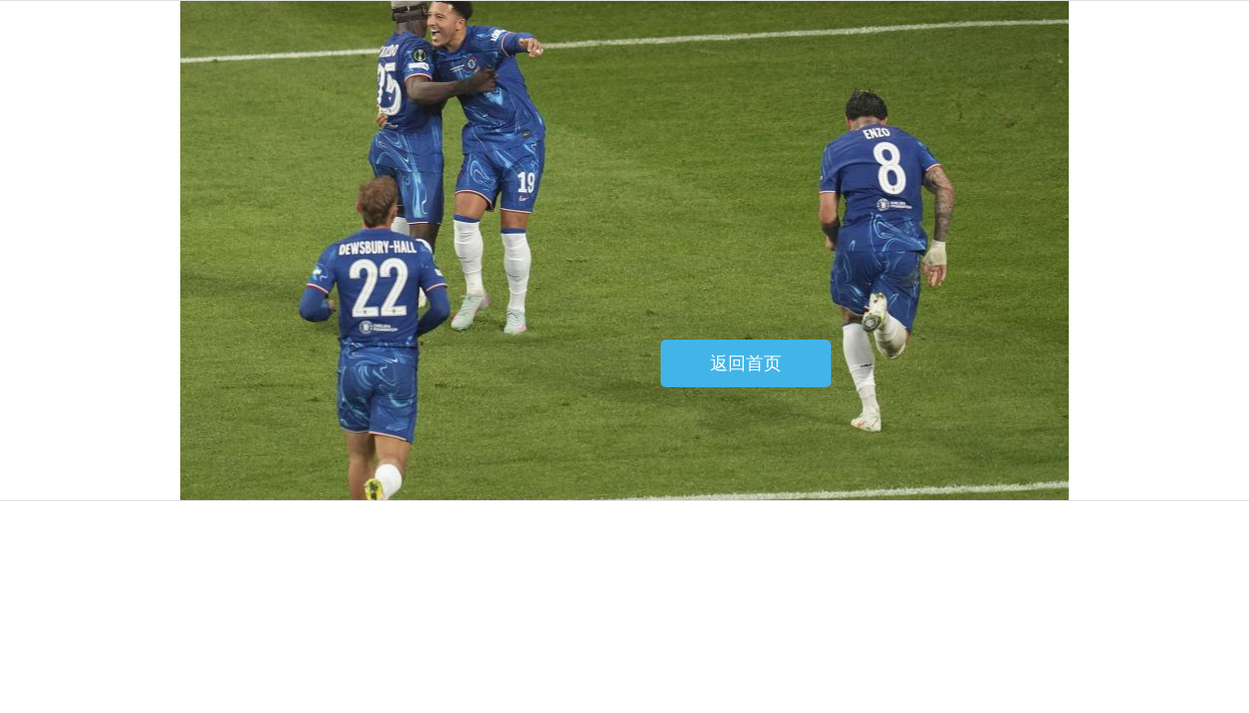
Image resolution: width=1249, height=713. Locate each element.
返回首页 (745, 363)
